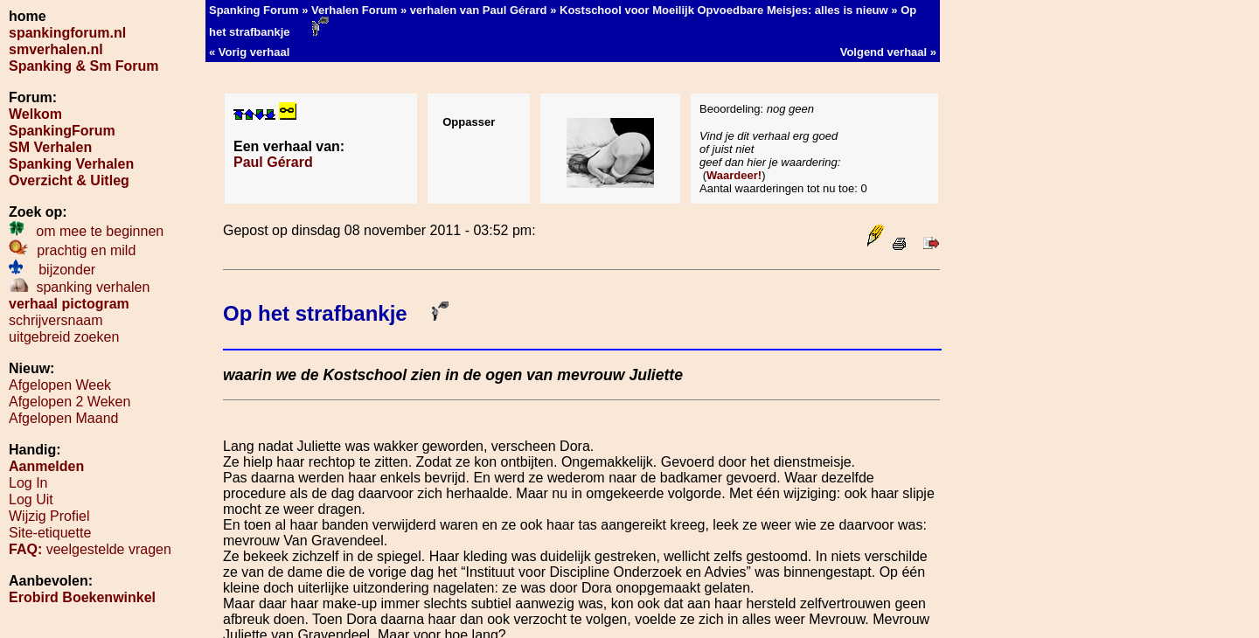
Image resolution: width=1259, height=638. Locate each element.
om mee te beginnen (86, 231)
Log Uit (31, 499)
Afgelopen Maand (63, 418)
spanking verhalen (79, 287)
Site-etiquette (50, 532)
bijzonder (52, 269)
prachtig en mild (72, 250)
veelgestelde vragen (90, 549)
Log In (28, 482)
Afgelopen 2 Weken (69, 401)
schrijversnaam (56, 320)
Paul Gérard (273, 162)
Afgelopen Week (60, 385)
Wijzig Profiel (49, 516)
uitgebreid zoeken (64, 336)
